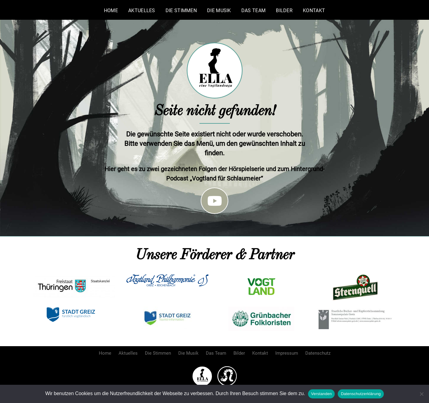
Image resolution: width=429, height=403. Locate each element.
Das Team (253, 10)
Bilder (284, 10)
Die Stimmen (181, 10)
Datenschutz (317, 353)
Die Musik (219, 10)
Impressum (286, 353)
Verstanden (321, 393)
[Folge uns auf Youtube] (215, 201)
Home (111, 10)
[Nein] (421, 394)
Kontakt (314, 10)
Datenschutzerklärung (360, 393)
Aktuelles (141, 10)
